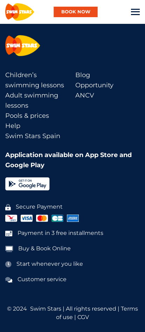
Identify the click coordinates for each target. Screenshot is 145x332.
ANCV (84, 95)
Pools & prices (27, 116)
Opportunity (94, 85)
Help (12, 126)
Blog (82, 75)
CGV (83, 317)
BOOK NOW (75, 11)
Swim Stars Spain (32, 136)
